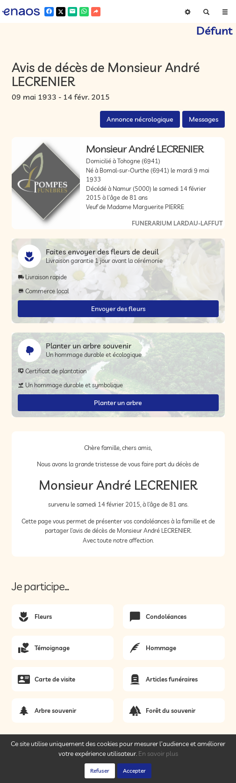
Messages (203, 119)
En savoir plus (158, 753)
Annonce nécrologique (140, 119)
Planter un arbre (118, 403)
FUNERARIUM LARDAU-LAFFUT (177, 223)
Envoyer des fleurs (118, 308)
